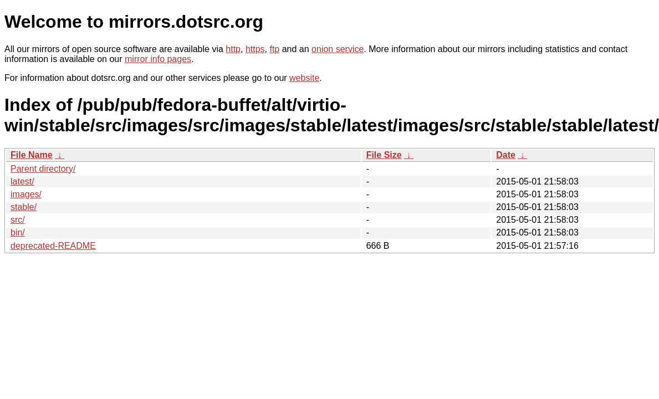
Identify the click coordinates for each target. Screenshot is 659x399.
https (255, 49)
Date (505, 155)
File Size (384, 155)
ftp (274, 49)
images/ (26, 194)
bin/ (18, 232)
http (233, 49)
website (304, 78)
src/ (18, 219)
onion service (337, 49)
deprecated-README (53, 245)
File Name (32, 155)
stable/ (24, 207)
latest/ (22, 181)
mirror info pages (158, 59)
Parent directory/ (43, 168)
